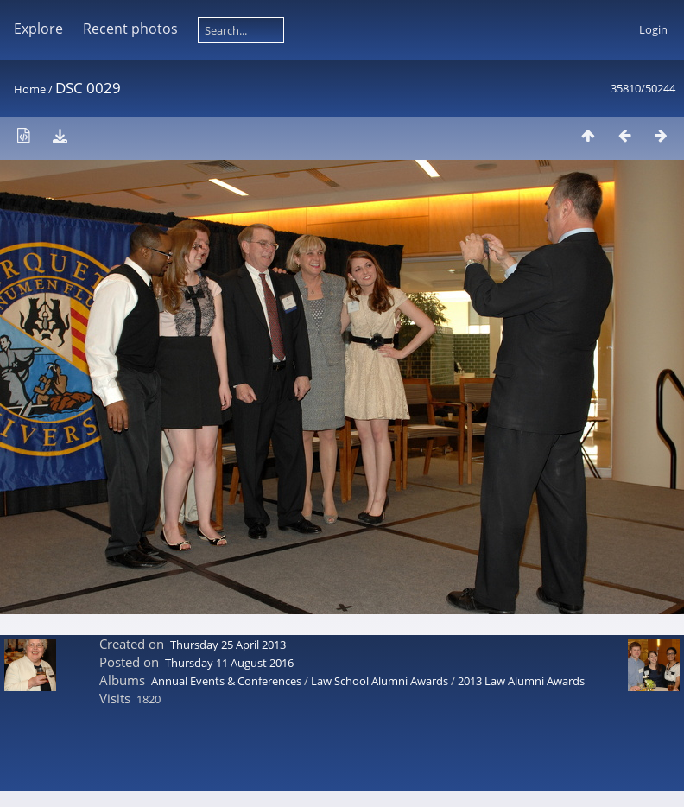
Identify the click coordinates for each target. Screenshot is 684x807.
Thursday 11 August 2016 (229, 662)
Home (30, 89)
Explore (38, 28)
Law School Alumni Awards (379, 681)
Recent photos (130, 28)
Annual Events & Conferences (226, 681)
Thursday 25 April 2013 (228, 644)
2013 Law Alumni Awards (521, 681)
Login (653, 29)
